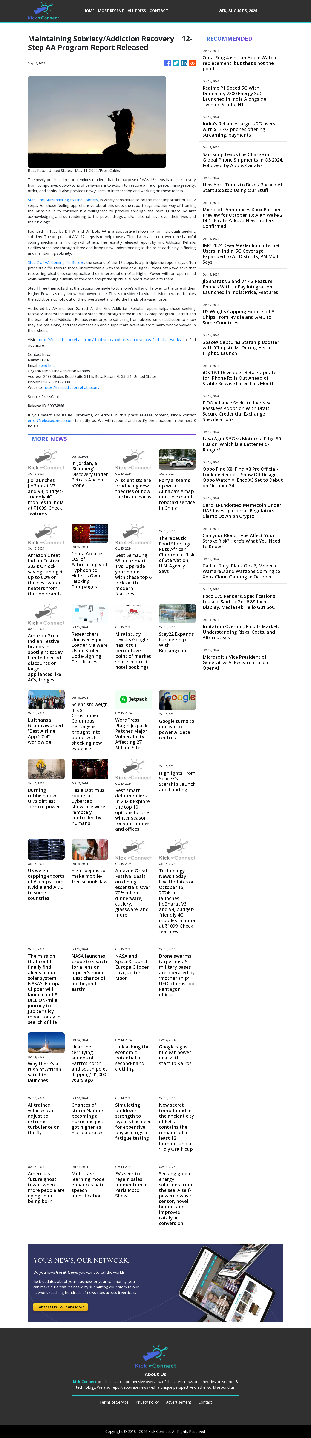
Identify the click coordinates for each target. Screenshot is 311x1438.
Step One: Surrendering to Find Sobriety (63, 199)
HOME (88, 10)
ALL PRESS (137, 10)
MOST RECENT (111, 10)
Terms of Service (113, 1402)
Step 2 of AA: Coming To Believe (56, 262)
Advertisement (178, 1402)
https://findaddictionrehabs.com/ (71, 387)
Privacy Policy (147, 1402)
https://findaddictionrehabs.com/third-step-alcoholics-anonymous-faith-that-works (109, 339)
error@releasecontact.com (50, 420)
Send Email (48, 365)
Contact (205, 1402)
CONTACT (159, 10)
